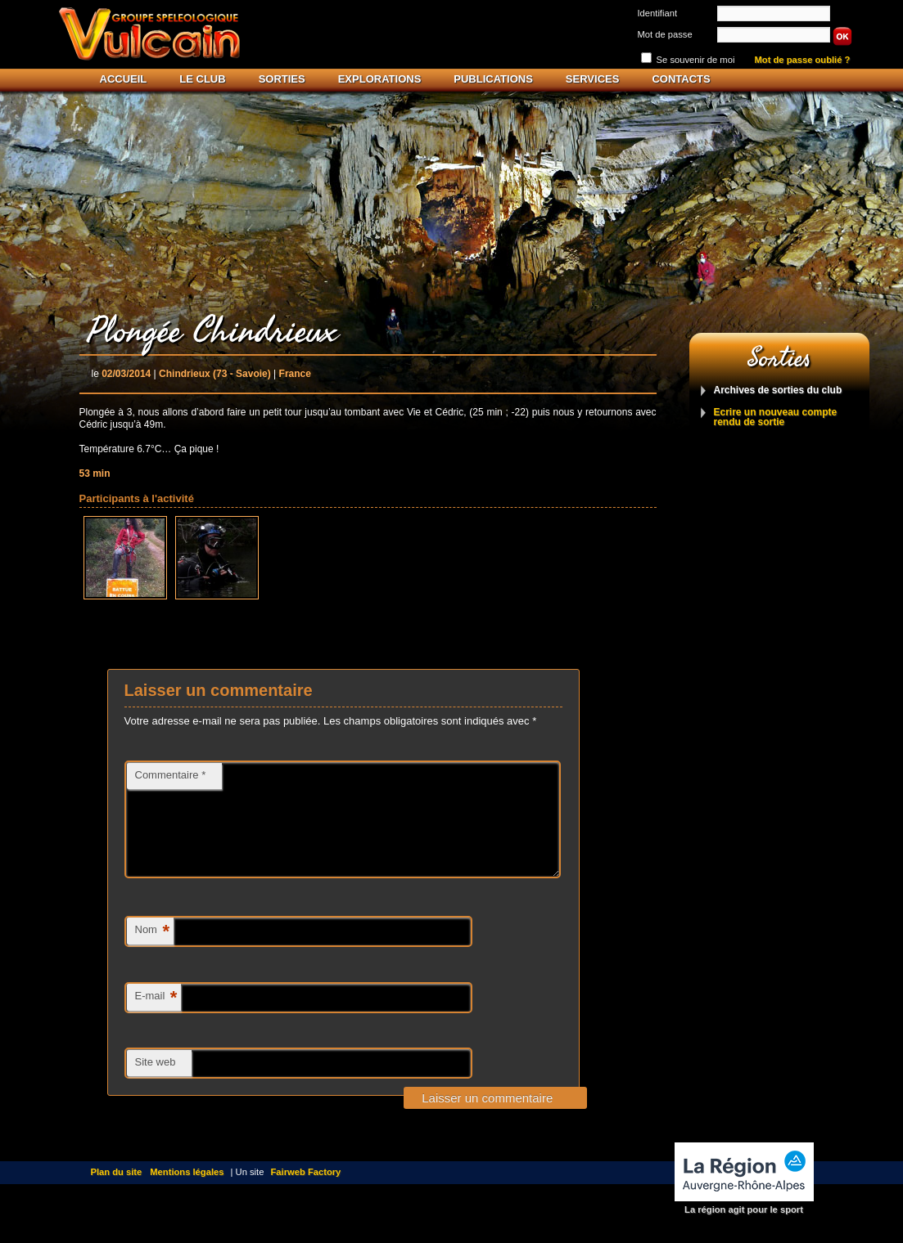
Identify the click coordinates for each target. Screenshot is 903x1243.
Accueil (123, 79)
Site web (155, 1081)
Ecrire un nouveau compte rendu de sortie (776, 417)
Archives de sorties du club (778, 390)
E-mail (156, 1018)
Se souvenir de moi (696, 60)
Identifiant (658, 13)
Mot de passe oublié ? (803, 60)
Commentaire (170, 775)
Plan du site (116, 1191)
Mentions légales (186, 1191)
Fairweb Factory (306, 1191)
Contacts (681, 79)
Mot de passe (665, 34)
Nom (152, 951)
